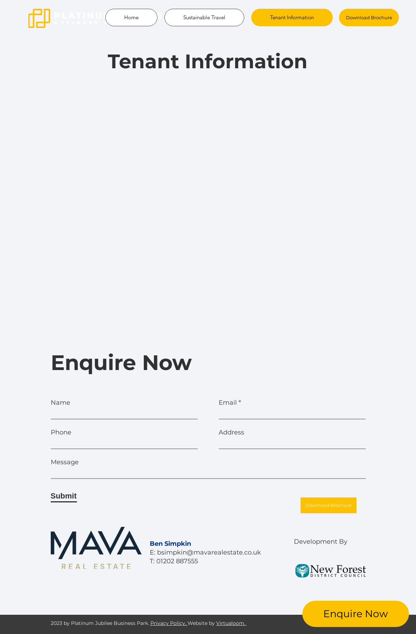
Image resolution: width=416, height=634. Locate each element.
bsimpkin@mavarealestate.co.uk (209, 552)
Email (228, 402)
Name (60, 402)
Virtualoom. (231, 623)
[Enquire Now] (355, 614)
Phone (61, 432)
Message (65, 462)
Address (231, 432)
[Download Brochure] (369, 17)
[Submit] (64, 496)
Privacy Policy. (169, 623)
